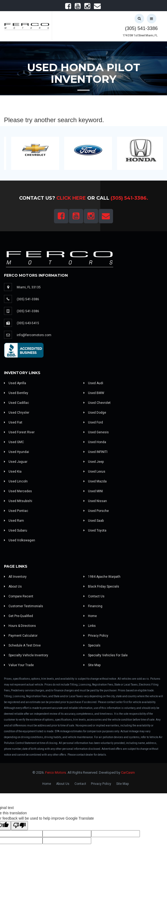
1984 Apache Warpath (102, 577)
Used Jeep (94, 462)
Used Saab (94, 521)
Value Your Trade (19, 665)
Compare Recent (18, 596)
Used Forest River (19, 432)
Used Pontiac (16, 511)
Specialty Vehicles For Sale (106, 655)
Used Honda (95, 442)
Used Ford (93, 422)
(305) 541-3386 (141, 28)
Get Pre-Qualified (18, 616)
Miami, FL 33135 (29, 287)
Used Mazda (95, 481)
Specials (92, 645)
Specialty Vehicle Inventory (26, 655)
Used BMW (94, 393)
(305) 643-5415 (28, 323)
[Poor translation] (19, 825)
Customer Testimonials (23, 606)
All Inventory (15, 577)
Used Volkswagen (19, 540)
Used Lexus (94, 471)
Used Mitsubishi (18, 501)
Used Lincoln (16, 481)
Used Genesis (96, 432)
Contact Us (94, 596)
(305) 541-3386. (129, 198)
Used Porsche (96, 511)
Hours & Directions (20, 626)
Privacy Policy (96, 635)
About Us (13, 586)
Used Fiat (13, 422)
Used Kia (13, 471)
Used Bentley (16, 393)
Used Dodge (95, 412)
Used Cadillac (16, 403)
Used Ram (14, 521)
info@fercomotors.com (34, 335)
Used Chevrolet (97, 403)
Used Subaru (15, 530)
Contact (80, 784)
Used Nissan (95, 501)
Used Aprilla (15, 383)
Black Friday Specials (101, 586)
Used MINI (93, 491)
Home (90, 616)
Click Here (71, 198)
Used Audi (93, 383)
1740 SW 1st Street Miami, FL (140, 35)
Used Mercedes (18, 491)
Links (90, 626)
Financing (93, 606)
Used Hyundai (16, 452)
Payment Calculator (20, 635)
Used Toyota (95, 530)
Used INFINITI (95, 452)
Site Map (92, 665)
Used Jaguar (15, 462)
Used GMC (14, 442)
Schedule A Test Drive (22, 645)
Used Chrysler (16, 412)
